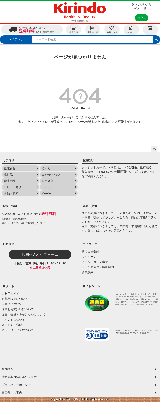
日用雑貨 (48, 181)
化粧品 (8, 174)
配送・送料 (9, 206)
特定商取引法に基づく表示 (19, 377)
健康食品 (10, 168)
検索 (156, 39)
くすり (46, 168)
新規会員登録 (90, 251)
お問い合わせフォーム (40, 254)
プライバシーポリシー (16, 384)
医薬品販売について (15, 298)
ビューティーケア (51, 174)
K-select (47, 193)
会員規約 (87, 272)
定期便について (12, 304)
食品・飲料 (11, 193)
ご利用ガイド (10, 293)
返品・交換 (89, 206)
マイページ (131, 29)
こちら (151, 171)
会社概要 (7, 369)
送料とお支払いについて (18, 309)
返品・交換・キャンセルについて (23, 314)
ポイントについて (13, 319)
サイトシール (91, 286)
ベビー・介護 (12, 187)
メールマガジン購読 (95, 262)
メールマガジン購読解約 (98, 267)
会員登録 (73, 29)
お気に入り (112, 29)
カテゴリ (8, 160)
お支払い (88, 160)
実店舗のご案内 (12, 392)
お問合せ (8, 244)
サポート (8, 286)
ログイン (142, 17)
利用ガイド (93, 29)
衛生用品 (10, 181)
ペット (46, 187)
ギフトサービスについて (18, 330)
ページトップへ (154, 149)
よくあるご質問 (12, 324)
